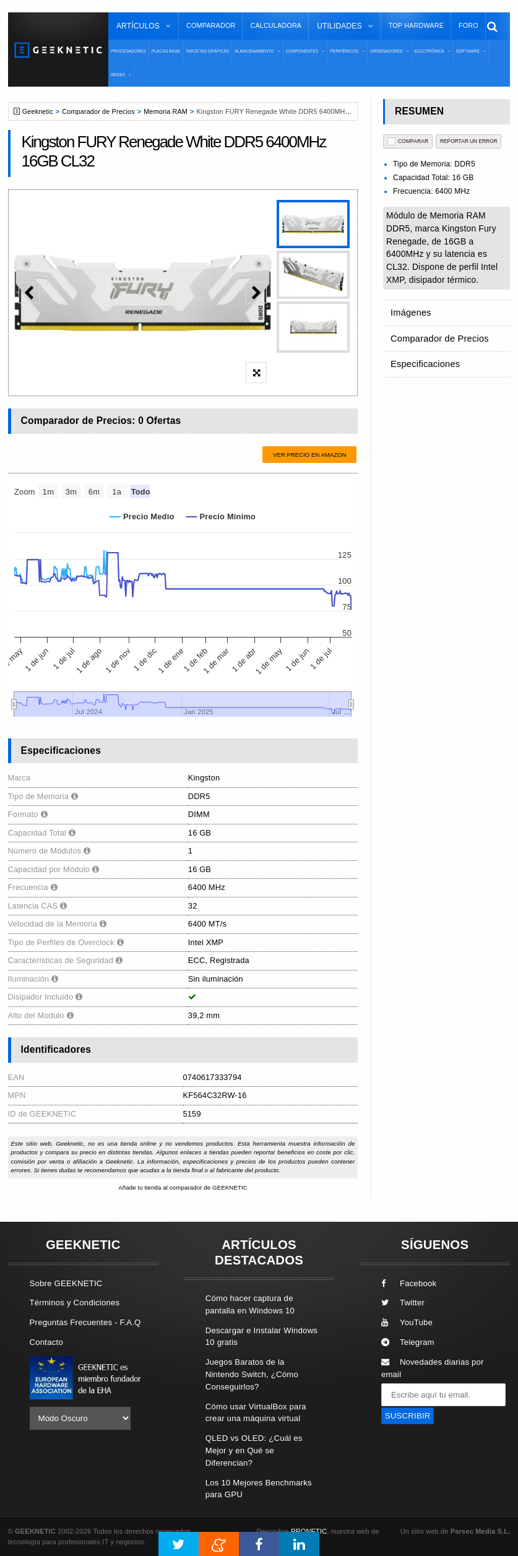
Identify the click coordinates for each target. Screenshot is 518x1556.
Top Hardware (416, 25)
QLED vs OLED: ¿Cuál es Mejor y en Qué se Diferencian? (254, 1450)
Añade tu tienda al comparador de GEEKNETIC (183, 1187)
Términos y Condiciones (75, 1302)
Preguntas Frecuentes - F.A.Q (85, 1322)
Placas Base (166, 51)
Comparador (210, 25)
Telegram (407, 1342)
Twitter (403, 1302)
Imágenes (409, 310)
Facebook (409, 1283)
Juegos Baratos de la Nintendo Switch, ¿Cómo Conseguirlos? (251, 1374)
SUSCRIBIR (408, 1415)
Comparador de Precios (98, 111)
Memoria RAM (166, 111)
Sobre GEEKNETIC (66, 1283)
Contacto (46, 1342)
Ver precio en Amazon (309, 454)
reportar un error (469, 141)
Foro (468, 25)
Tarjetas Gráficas (207, 51)
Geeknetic (37, 111)
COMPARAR (408, 141)
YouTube (407, 1322)
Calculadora (275, 25)
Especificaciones (422, 353)
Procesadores (128, 51)
